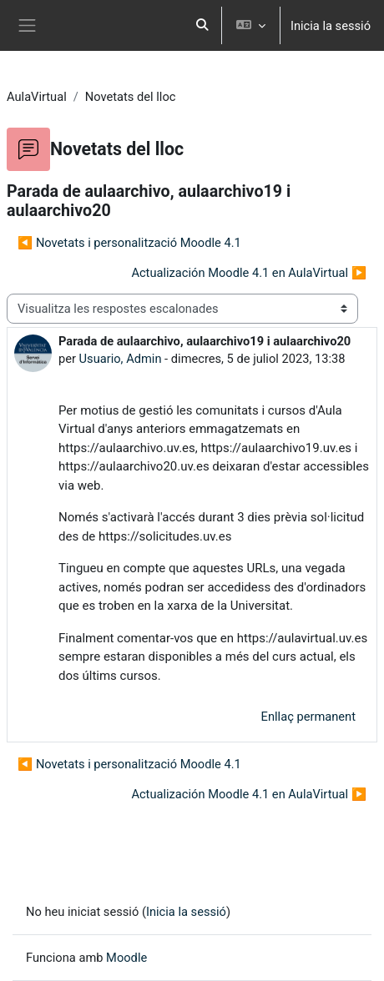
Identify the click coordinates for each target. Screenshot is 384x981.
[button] (202, 25)
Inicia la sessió (331, 25)
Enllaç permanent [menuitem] (308, 716)
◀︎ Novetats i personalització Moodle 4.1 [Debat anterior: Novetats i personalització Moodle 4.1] (129, 242)
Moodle (126, 957)
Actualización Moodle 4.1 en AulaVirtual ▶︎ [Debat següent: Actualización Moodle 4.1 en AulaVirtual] (248, 272)
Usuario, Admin (120, 358)
